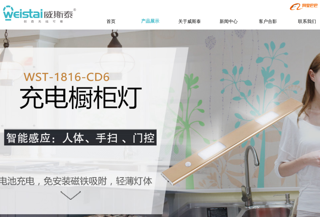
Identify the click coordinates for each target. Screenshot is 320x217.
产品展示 (150, 21)
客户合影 (268, 21)
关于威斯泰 (189, 21)
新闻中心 (229, 21)
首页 (111, 21)
